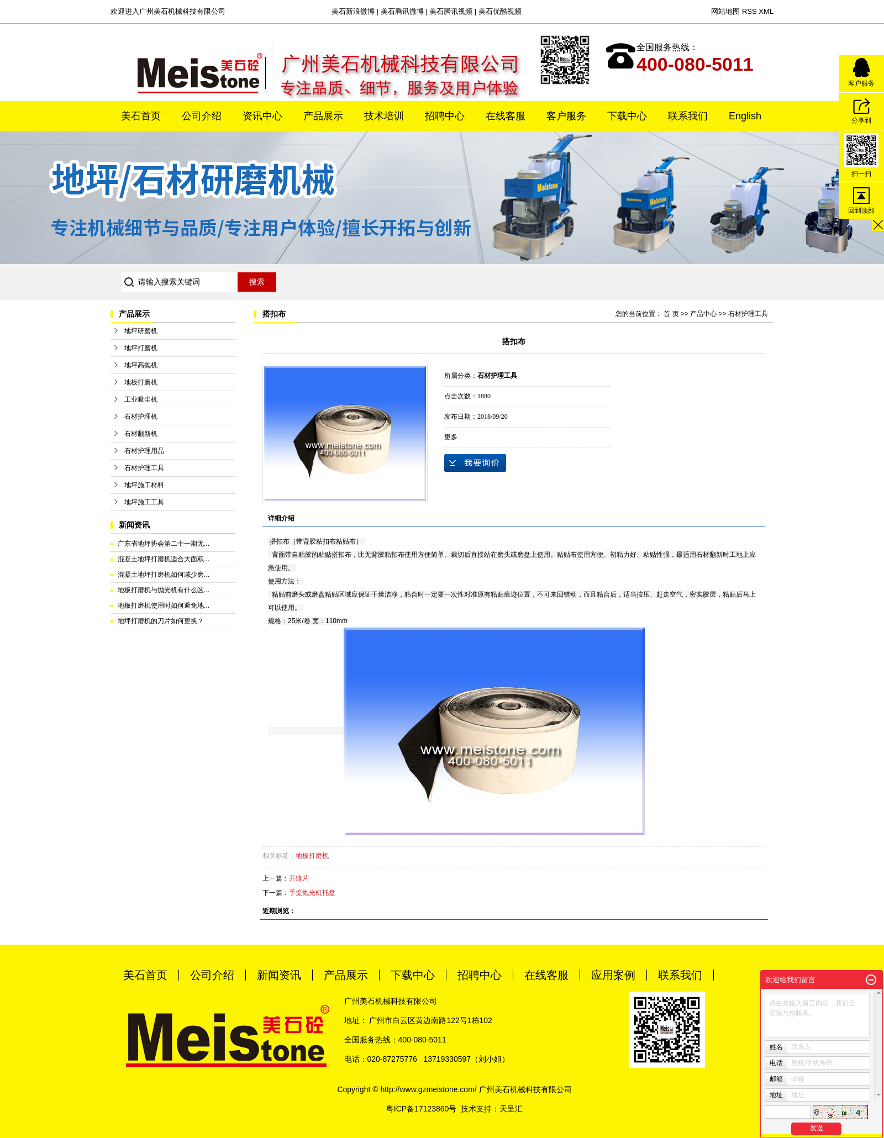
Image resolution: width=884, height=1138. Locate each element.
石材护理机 (140, 416)
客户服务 (566, 116)
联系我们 (688, 116)
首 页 (671, 314)
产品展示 (323, 116)
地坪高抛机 (140, 365)
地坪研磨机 (140, 331)
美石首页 (141, 116)
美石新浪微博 (353, 11)
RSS (749, 11)
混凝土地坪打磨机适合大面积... (163, 559)
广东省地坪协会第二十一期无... (163, 543)
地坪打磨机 (140, 348)
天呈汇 (511, 1108)
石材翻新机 (140, 434)
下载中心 (627, 116)
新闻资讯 (279, 975)
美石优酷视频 (500, 11)
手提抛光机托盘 (312, 893)
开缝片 (299, 878)
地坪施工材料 (144, 485)
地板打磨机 (140, 382)
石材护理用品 (144, 451)
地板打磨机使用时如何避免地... (163, 605)
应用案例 (613, 975)
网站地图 (725, 11)
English (745, 116)
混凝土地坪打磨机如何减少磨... (163, 574)
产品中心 (703, 314)
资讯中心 (262, 116)
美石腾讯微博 (402, 11)
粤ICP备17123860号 (421, 1108)
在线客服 (505, 116)
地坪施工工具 (144, 502)
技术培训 (384, 116)
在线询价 (475, 463)
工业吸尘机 (140, 399)
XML (766, 11)
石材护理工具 (144, 468)
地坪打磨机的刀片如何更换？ (161, 621)
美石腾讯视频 (450, 11)
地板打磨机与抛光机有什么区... (163, 590)
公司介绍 (202, 116)
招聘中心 (445, 116)
